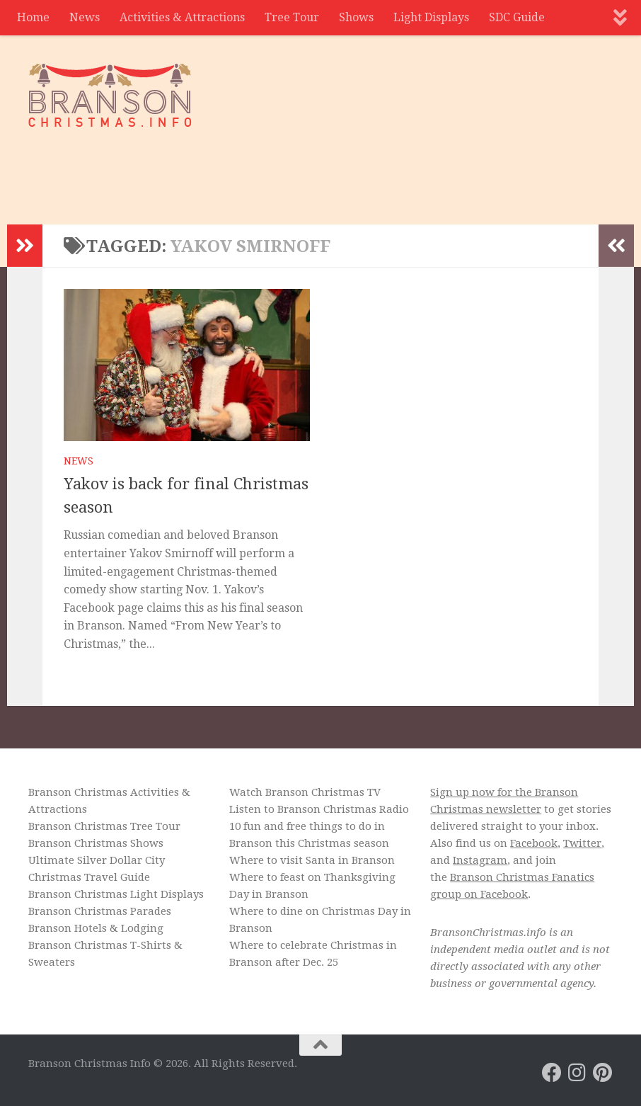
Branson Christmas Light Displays (116, 894)
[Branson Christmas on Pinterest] (603, 1073)
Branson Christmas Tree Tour (104, 826)
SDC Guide (517, 17)
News (84, 17)
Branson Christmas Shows (95, 843)
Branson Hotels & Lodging (95, 928)
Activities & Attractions (182, 17)
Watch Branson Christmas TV (305, 792)
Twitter (582, 843)
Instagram (480, 860)
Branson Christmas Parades (99, 911)
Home (33, 17)
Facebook (534, 843)
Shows (356, 17)
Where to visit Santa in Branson (312, 860)
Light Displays (431, 17)
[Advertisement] (355, 166)
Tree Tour (292, 17)
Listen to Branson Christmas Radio (319, 809)
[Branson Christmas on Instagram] (577, 1073)
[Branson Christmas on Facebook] (552, 1073)
